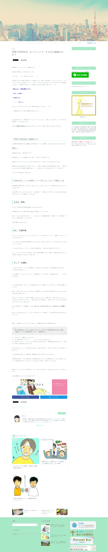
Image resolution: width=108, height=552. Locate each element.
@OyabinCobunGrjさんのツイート (80, 86)
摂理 (13, 48)
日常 (55, 42)
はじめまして (31, 42)
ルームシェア (15, 407)
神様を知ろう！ (84, 117)
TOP (18, 42)
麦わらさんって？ (43, 42)
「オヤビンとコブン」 (56, 418)
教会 (80, 42)
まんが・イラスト (67, 42)
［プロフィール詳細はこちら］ (44, 421)
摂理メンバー (23, 407)
